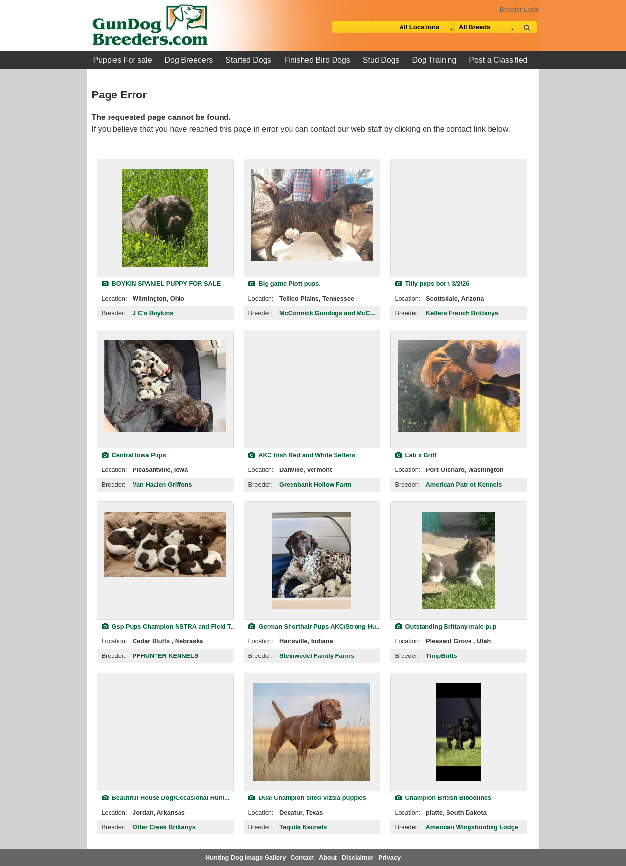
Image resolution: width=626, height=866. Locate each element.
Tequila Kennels (303, 827)
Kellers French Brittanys (462, 313)
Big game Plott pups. (284, 283)
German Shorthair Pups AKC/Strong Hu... (314, 626)
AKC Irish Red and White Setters (301, 455)
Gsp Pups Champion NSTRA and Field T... (169, 626)
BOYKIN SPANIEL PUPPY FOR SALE (161, 283)
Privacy (390, 857)
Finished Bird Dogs (317, 60)
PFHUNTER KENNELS (165, 655)
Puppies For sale (122, 60)
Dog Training (434, 60)
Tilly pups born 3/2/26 (432, 283)
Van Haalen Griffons (162, 484)
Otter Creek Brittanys (164, 827)
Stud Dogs (381, 60)
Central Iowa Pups (134, 455)
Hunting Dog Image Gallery (245, 857)
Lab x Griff (416, 455)
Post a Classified (498, 60)
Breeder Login (519, 9)
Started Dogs (248, 60)
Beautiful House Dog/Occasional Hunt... (166, 797)
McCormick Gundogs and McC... (327, 313)
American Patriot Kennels (464, 484)
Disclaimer (358, 857)
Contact (302, 857)
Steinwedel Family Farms (316, 655)
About (328, 857)
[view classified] (165, 218)
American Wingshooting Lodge (472, 827)
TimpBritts (441, 655)
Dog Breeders (189, 60)
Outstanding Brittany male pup (446, 626)
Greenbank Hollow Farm (315, 484)
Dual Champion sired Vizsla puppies (307, 797)
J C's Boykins (153, 313)
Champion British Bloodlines (443, 797)
